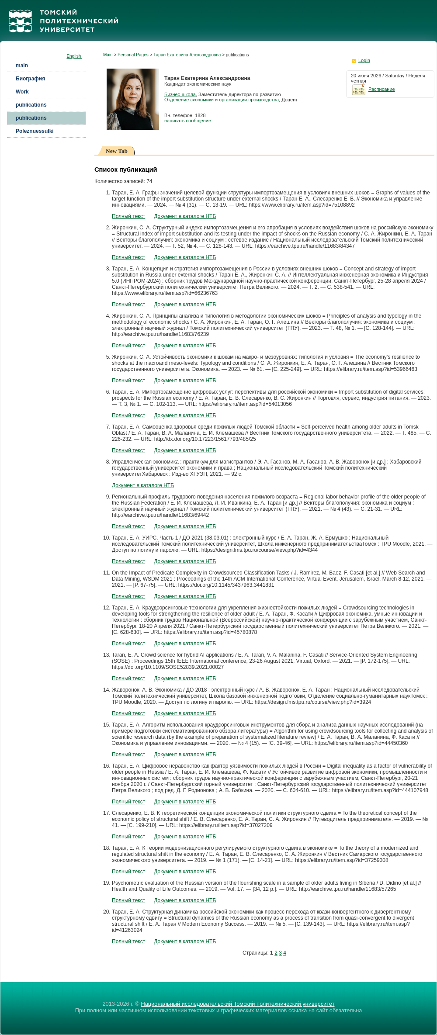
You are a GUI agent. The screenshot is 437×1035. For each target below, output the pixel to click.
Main (108, 54)
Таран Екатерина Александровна (187, 54)
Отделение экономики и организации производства (221, 99)
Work (22, 92)
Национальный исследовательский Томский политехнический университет (237, 1003)
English (74, 56)
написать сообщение (187, 120)
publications (31, 105)
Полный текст (128, 216)
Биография (30, 79)
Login (364, 60)
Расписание (373, 89)
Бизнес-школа (180, 94)
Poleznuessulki (35, 131)
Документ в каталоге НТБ (185, 216)
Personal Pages (133, 54)
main (22, 65)
